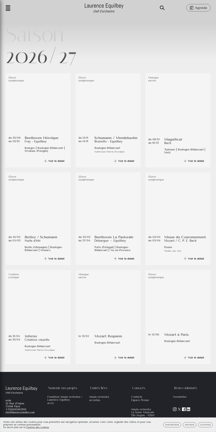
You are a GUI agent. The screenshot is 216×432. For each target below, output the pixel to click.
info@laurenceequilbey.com (20, 412)
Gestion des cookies (37, 427)
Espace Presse (140, 400)
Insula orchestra (99, 396)
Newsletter (180, 396)
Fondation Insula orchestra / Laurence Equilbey (64, 398)
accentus (94, 400)
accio (50, 403)
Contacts (136, 396)
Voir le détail (54, 161)
